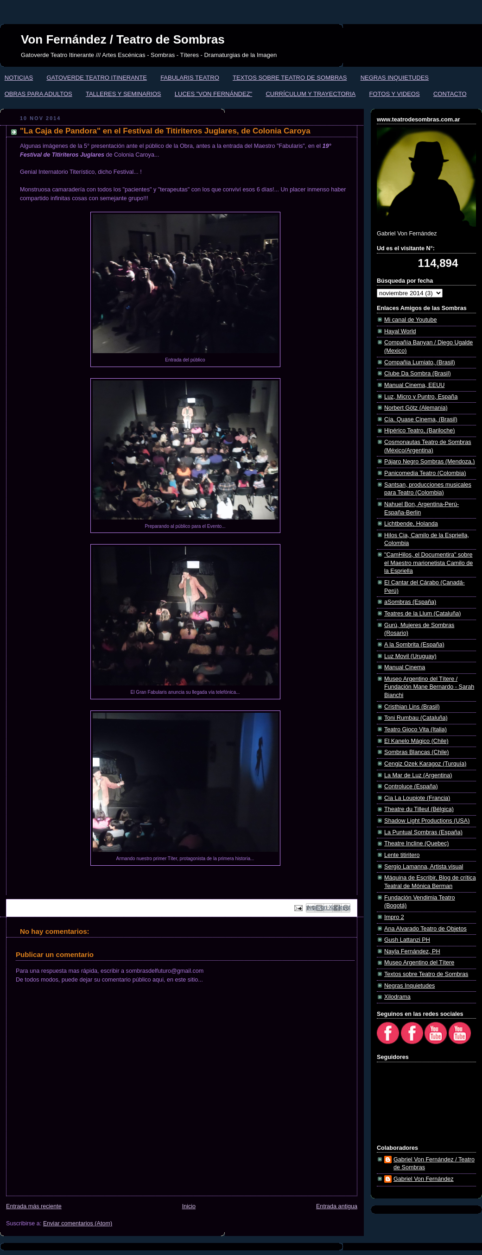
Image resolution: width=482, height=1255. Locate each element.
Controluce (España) (411, 786)
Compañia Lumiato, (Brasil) (419, 362)
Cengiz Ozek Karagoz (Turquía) (425, 764)
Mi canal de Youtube (410, 320)
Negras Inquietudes (409, 985)
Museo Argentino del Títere (419, 962)
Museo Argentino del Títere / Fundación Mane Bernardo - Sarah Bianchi (429, 687)
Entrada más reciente (34, 1206)
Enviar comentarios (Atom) (77, 1223)
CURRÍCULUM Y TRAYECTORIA (310, 93)
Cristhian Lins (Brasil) (412, 707)
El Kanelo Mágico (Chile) (416, 741)
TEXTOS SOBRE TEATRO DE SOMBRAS (290, 77)
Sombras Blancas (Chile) (416, 752)
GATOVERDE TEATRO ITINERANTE (96, 77)
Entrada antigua (336, 1206)
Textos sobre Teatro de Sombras (426, 974)
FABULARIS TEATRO (189, 77)
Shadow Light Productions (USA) (426, 821)
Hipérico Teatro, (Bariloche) (419, 430)
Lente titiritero (401, 855)
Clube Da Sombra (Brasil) (417, 373)
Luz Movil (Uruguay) (410, 656)
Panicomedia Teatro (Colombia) (425, 473)
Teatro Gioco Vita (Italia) (415, 729)
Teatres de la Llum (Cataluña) (422, 613)
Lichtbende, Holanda (411, 523)
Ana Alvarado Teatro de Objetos (425, 928)
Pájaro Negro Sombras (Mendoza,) (429, 461)
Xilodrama (397, 997)
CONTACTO (450, 93)
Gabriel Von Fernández (423, 1179)
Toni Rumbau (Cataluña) (416, 718)
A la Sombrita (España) (414, 644)
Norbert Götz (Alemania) (416, 408)
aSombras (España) (410, 602)
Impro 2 (394, 917)
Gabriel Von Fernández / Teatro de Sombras (434, 1163)
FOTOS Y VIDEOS (394, 93)
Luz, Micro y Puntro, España (420, 396)
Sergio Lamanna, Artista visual (423, 866)
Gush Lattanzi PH (407, 940)
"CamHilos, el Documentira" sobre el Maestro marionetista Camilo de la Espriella (428, 562)
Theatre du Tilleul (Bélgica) (419, 809)
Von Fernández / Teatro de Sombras (123, 39)
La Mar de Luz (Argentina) (418, 775)
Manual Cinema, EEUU (414, 385)
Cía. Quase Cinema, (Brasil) (420, 419)
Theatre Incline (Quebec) (416, 843)
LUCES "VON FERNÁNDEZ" (213, 93)
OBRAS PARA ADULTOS (38, 93)
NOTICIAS (19, 77)
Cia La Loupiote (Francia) (417, 798)
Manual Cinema (404, 667)
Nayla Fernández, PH (412, 951)
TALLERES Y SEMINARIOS (123, 93)
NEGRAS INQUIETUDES (395, 77)
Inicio (189, 1206)
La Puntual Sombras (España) (423, 832)
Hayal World (400, 331)
